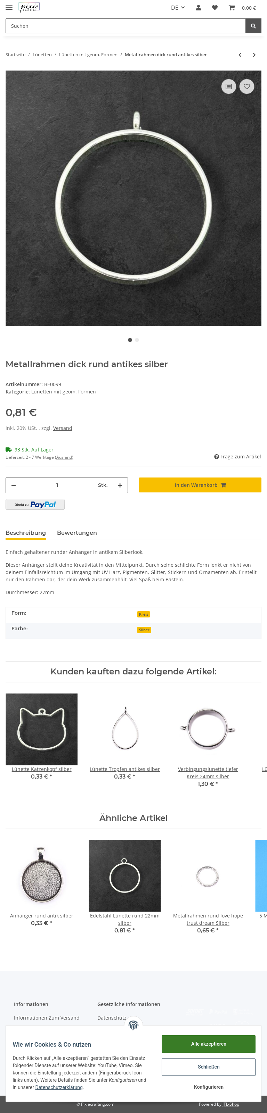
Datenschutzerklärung (114, 1087)
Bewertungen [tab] (77, 533)
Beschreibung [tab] (26, 533)
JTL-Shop (230, 1104)
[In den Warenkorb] (200, 484)
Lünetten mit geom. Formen (63, 391)
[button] (199, 8)
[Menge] (57, 485)
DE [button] (174, 7)
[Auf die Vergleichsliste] (228, 86)
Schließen (205, 1067)
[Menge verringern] (13, 485)
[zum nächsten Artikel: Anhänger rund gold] (254, 54)
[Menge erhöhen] (120, 485)
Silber (144, 630)
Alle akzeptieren (204, 1044)
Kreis (143, 614)
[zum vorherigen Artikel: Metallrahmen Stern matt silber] (240, 54)
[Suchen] (126, 25)
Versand (62, 428)
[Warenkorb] (242, 8)
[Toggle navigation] (9, 4)
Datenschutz (112, 1017)
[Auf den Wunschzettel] (246, 86)
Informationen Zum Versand (47, 1017)
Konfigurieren (204, 1087)
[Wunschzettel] (215, 8)
